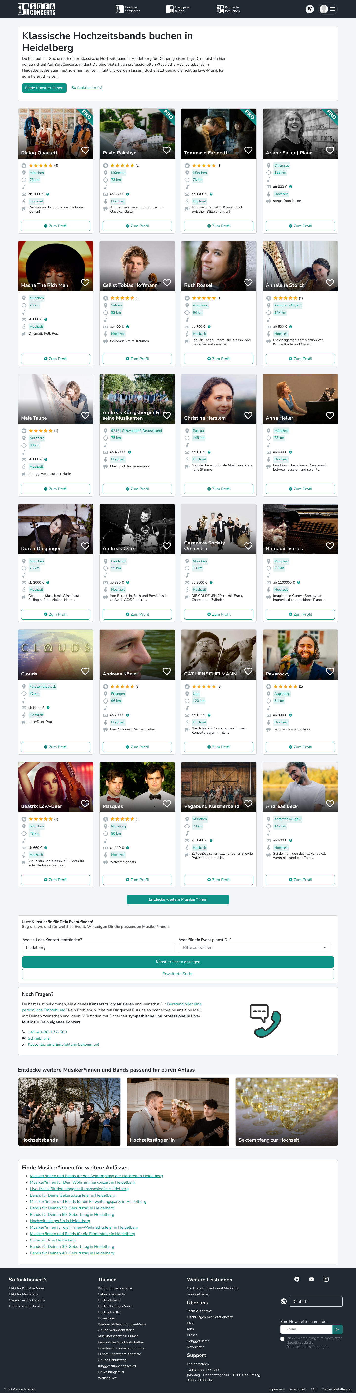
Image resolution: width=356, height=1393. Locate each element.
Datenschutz (298, 1389)
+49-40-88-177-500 (47, 1032)
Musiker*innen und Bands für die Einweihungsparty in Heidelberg (88, 1201)
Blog (190, 1323)
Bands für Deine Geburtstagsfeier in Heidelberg (72, 1195)
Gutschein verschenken (26, 1306)
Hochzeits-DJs (109, 1312)
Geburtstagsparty (111, 1294)
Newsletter (195, 1347)
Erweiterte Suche (178, 974)
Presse (192, 1335)
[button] (328, 9)
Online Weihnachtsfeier (116, 1330)
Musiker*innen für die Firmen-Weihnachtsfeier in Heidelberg (84, 1227)
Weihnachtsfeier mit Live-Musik (122, 1324)
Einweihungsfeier (111, 1372)
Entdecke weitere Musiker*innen (178, 899)
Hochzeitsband (109, 1300)
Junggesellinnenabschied (117, 1366)
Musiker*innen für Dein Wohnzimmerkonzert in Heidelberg (82, 1182)
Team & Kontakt (199, 1311)
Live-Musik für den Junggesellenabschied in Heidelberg (79, 1189)
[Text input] (306, 1329)
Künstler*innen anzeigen (178, 962)
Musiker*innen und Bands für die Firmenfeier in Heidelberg (82, 1234)
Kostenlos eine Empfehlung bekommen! (63, 1044)
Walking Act (107, 1378)
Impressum (277, 1389)
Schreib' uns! (39, 1038)
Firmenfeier (106, 1318)
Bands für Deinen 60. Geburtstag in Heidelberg (72, 1214)
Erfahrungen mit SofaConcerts (210, 1317)
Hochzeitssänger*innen (116, 1306)
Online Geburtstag (112, 1360)
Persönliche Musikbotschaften (121, 1342)
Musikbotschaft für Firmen (118, 1336)
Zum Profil (58, 226)
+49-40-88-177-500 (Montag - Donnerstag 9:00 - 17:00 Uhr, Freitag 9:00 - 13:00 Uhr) (223, 1375)
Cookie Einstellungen (337, 1389)
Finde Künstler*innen (44, 88)
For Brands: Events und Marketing (213, 1288)
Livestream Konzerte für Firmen (122, 1348)
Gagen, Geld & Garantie (27, 1300)
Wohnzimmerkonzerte (115, 1288)
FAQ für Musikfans (23, 1294)
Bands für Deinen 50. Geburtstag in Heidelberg (72, 1208)
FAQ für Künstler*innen (27, 1288)
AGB (314, 1389)
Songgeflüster (198, 1294)
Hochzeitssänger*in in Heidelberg (60, 1221)
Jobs (190, 1329)
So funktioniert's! (86, 87)
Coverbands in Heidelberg (53, 1240)
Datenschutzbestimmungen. (307, 1346)
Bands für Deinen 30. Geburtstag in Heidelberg (72, 1246)
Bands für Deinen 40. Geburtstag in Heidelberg (72, 1253)
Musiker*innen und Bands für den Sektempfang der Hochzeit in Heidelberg (96, 1176)
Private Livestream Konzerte (119, 1354)
